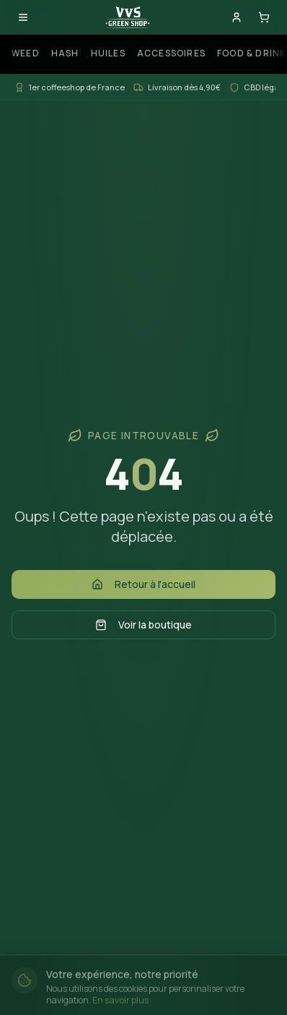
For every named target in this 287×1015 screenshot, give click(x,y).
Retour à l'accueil (143, 584)
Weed (26, 53)
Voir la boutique (143, 624)
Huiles (108, 53)
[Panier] (263, 17)
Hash (65, 53)
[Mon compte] (236, 17)
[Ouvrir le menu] (23, 17)
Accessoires (171, 53)
